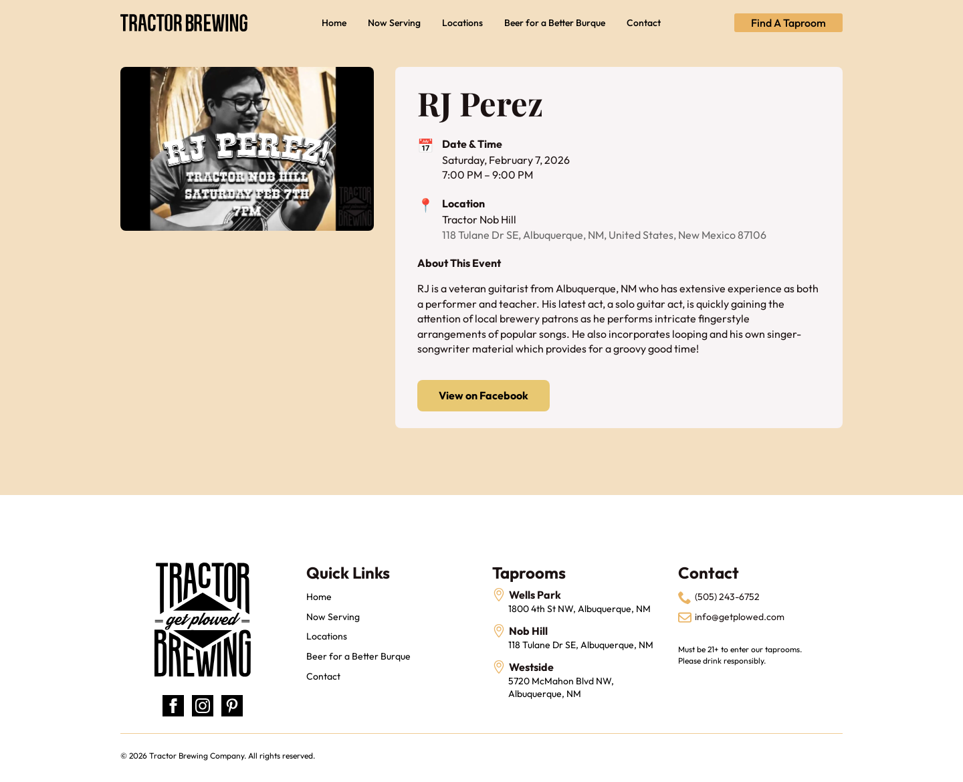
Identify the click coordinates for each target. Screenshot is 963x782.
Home (334, 23)
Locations (462, 23)
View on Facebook (483, 395)
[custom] (232, 705)
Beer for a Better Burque (554, 23)
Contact (644, 23)
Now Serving (394, 23)
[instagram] (202, 705)
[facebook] (173, 705)
